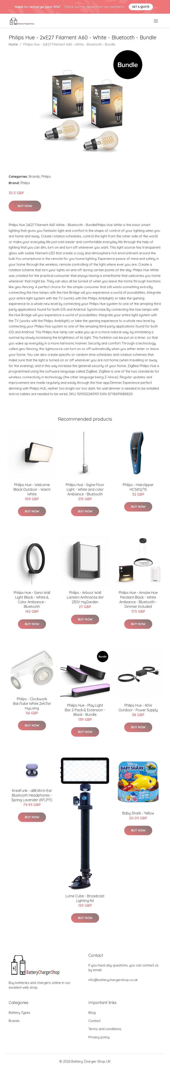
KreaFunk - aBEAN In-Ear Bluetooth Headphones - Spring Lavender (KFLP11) (32, 795)
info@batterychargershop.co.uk (113, 980)
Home (13, 44)
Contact (94, 1021)
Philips (46, 176)
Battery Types (19, 1012)
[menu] (156, 21)
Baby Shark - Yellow (138, 813)
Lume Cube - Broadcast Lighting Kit (85, 898)
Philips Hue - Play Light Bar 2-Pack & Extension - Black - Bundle (85, 710)
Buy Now (25, 206)
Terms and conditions (104, 1029)
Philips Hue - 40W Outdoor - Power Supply (138, 707)
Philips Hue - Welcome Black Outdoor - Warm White (32, 489)
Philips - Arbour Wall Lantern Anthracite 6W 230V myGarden (85, 597)
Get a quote (140, 6)
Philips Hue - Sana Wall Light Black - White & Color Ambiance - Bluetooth (32, 599)
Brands (34, 176)
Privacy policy (99, 1037)
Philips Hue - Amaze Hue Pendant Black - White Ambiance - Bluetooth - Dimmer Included (138, 599)
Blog (92, 1012)
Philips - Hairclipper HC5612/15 (138, 487)
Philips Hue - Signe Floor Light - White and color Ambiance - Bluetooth (85, 489)
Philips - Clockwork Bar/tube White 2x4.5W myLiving (32, 703)
